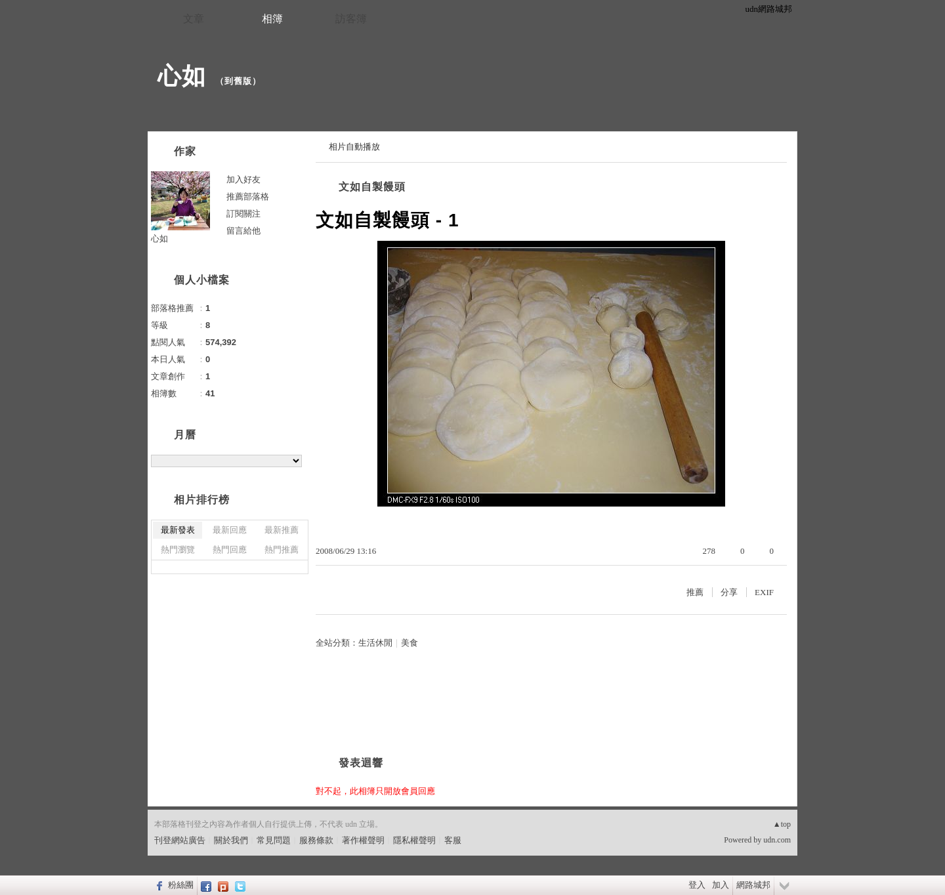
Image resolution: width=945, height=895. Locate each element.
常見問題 (274, 840)
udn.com (777, 839)
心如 (182, 75)
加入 (720, 885)
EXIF (764, 592)
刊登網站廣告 (179, 840)
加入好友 (243, 179)
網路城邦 (753, 885)
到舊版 (238, 81)
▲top (782, 824)
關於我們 (231, 840)
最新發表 (178, 530)
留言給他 (243, 231)
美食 (409, 643)
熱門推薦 (281, 549)
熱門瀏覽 (178, 549)
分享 (729, 592)
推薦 (695, 592)
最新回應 (230, 530)
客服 (452, 840)
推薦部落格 (247, 196)
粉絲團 (181, 885)
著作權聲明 (363, 840)
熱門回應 (230, 549)
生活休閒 (375, 643)
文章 (193, 18)
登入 (696, 885)
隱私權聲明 (414, 840)
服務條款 (316, 840)
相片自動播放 (354, 147)
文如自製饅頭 (372, 186)
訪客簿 (351, 18)
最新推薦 (281, 530)
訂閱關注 (243, 214)
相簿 (272, 18)
